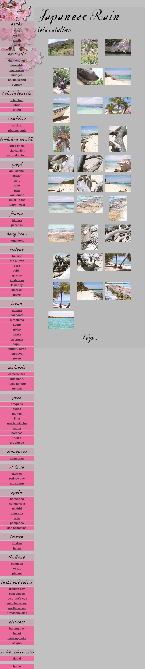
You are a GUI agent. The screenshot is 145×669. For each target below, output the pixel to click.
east (17, 30)
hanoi (17, 633)
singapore (17, 458)
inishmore (17, 280)
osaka (17, 334)
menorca (17, 513)
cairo (16, 180)
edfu (17, 185)
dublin (17, 270)
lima (17, 418)
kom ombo (17, 195)
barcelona (17, 499)
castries (16, 473)
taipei (17, 548)
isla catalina (17, 150)
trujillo (17, 438)
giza (17, 190)
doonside (17, 65)
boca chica (17, 145)
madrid (17, 508)
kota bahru (16, 379)
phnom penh (17, 130)
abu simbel (17, 171)
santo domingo (17, 155)
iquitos (17, 413)
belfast (17, 256)
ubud (17, 105)
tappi (16, 344)
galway (17, 275)
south (17, 40)
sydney (17, 84)
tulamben (17, 100)
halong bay (17, 628)
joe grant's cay (17, 598)
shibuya (16, 353)
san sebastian (16, 528)
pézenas (17, 225)
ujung (17, 110)
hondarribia (17, 503)
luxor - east (17, 200)
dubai (17, 658)
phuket (17, 573)
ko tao (17, 568)
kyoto (17, 324)
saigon (17, 643)
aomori (17, 310)
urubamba (17, 442)
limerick (16, 290)
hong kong (16, 240)
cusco (17, 409)
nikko (17, 329)
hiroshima (17, 320)
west (17, 45)
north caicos (17, 608)
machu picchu (17, 423)
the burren (17, 261)
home (17, 666)
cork (17, 265)
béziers (17, 220)
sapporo (17, 339)
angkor (17, 125)
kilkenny (17, 285)
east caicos (17, 593)
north (17, 35)
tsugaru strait (17, 349)
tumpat (17, 388)
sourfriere (17, 483)
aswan (17, 175)
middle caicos (16, 603)
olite (17, 518)
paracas (16, 433)
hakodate (16, 315)
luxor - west (17, 204)
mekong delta (17, 638)
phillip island (17, 80)
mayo (17, 294)
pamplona (17, 523)
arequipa (17, 404)
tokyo (17, 358)
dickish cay (17, 589)
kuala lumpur (17, 383)
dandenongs (17, 60)
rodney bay (17, 478)
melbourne (16, 70)
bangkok (17, 563)
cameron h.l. (16, 374)
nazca (17, 428)
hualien (17, 543)
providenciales (17, 613)
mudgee (17, 75)
